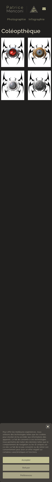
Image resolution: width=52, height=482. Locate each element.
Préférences (26, 475)
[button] (47, 426)
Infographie (37, 19)
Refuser (26, 468)
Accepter (26, 460)
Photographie (16, 19)
